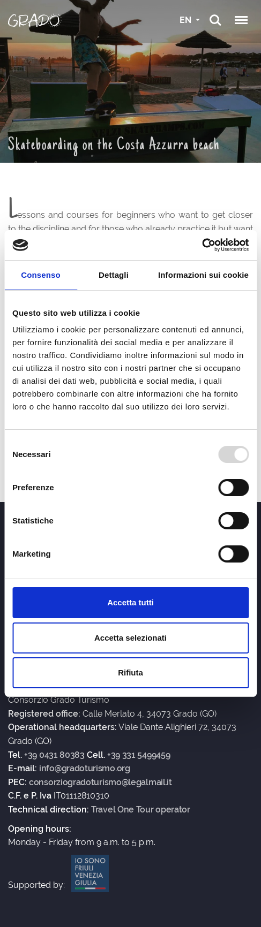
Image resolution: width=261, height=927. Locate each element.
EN (186, 20)
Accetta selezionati (130, 637)
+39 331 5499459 (138, 755)
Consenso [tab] (40, 274)
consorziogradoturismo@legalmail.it (100, 782)
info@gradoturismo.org (84, 768)
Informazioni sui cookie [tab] (203, 274)
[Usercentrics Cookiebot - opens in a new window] (202, 245)
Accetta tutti (130, 602)
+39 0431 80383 (54, 755)
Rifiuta (130, 672)
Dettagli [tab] (114, 274)
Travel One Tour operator (140, 810)
